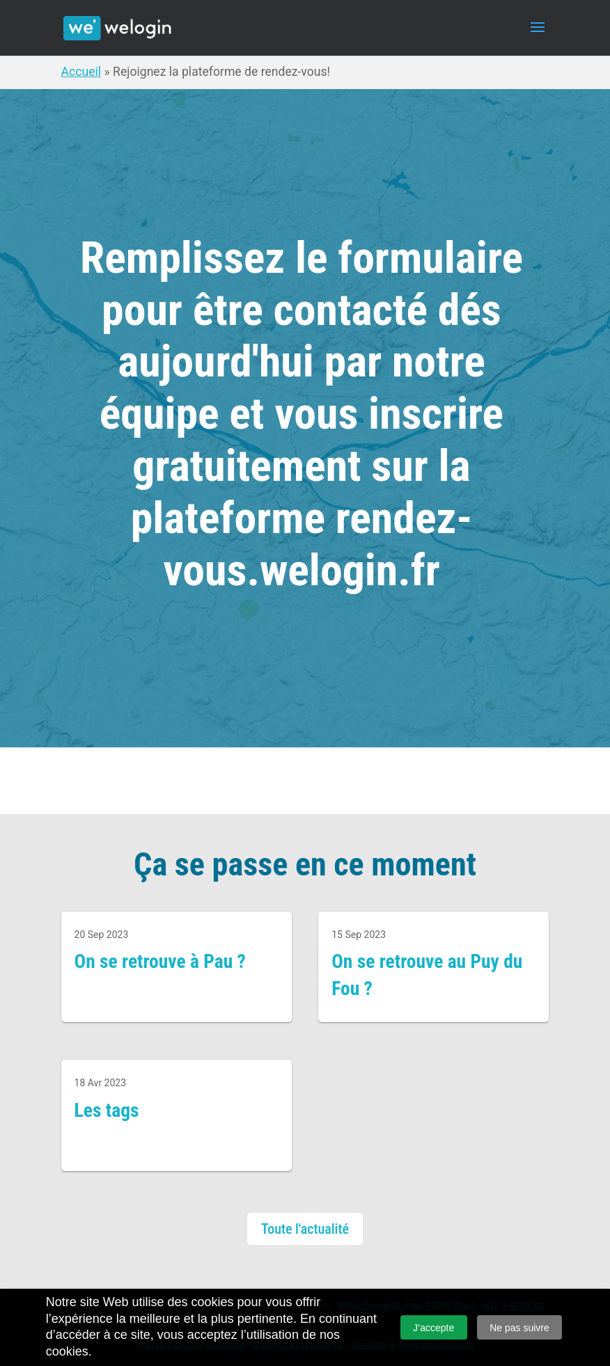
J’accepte (433, 1327)
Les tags (107, 1110)
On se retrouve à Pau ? (160, 961)
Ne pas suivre (519, 1327)
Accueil (81, 72)
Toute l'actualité (305, 1229)
